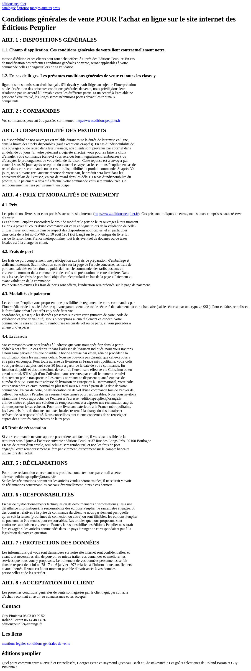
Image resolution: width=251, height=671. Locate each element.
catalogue (9, 8)
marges (35, 8)
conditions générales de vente (48, 643)
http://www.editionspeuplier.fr (98, 120)
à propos (23, 8)
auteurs (46, 8)
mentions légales (14, 643)
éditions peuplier (14, 4)
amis (56, 8)
